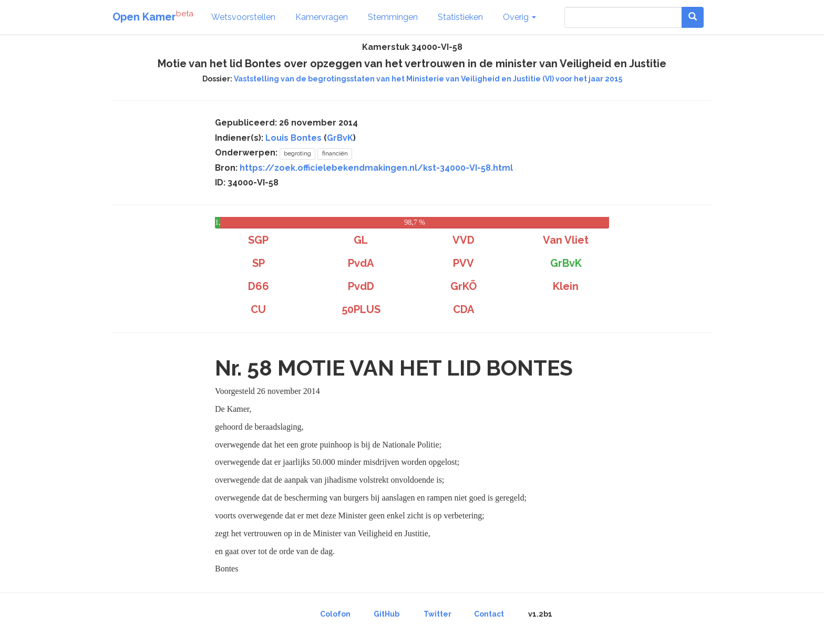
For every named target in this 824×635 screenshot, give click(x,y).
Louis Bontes (293, 138)
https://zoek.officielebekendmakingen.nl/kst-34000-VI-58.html (376, 168)
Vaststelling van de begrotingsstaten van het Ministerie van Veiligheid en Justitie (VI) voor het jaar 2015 (428, 79)
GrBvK (340, 138)
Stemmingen (393, 17)
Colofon (335, 614)
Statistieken (460, 17)
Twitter (437, 614)
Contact (489, 614)
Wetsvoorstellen (243, 17)
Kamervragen (321, 17)
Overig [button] (519, 17)
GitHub (386, 614)
